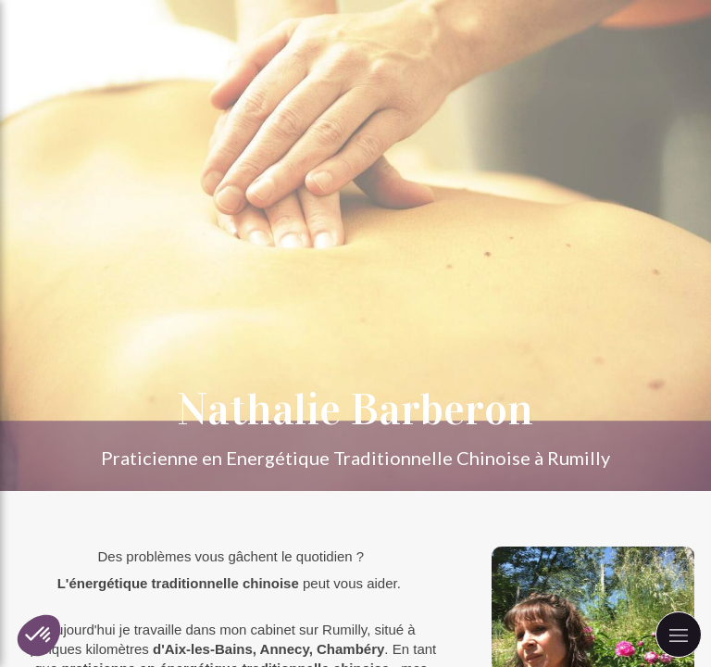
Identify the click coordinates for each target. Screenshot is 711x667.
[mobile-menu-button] (678, 634)
